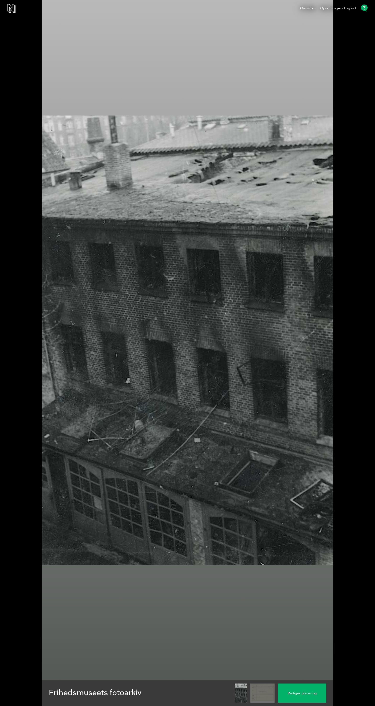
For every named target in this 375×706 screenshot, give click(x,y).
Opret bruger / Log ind (338, 8)
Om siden (307, 8)
